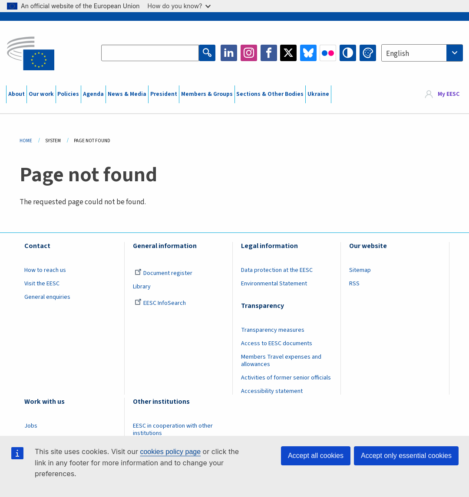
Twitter (288, 53)
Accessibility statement (272, 391)
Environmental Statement (274, 283)
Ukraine (318, 94)
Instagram (249, 53)
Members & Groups (207, 94)
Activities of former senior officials (286, 377)
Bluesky (308, 53)
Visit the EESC (41, 283)
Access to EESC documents (276, 343)
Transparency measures (272, 330)
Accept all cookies (315, 455)
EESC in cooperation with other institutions (173, 430)
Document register (163, 273)
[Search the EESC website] (150, 53)
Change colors (368, 53)
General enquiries (47, 297)
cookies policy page (170, 451)
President (163, 94)
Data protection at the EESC (277, 270)
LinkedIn (229, 53)
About (16, 94)
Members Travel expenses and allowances (281, 361)
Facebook (269, 53)
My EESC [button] (448, 94)
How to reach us (45, 270)
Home (26, 140)
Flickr (328, 53)
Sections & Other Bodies (270, 94)
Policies (68, 94)
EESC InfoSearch (160, 303)
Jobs (30, 426)
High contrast (348, 53)
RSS (354, 283)
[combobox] (422, 53)
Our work (41, 94)
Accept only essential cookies (406, 455)
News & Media (127, 94)
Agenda (93, 94)
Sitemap (360, 270)
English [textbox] (397, 54)
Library (142, 286)
